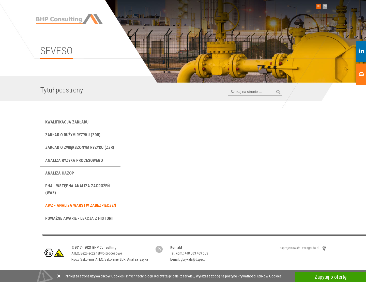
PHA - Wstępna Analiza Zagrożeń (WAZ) (77, 189)
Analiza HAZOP (60, 173)
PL (317, 6)
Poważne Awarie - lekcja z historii (79, 218)
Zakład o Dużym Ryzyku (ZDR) (73, 134)
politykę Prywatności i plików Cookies (253, 276)
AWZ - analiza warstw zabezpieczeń (81, 205)
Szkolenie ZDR (115, 259)
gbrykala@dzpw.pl (193, 259)
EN (324, 6)
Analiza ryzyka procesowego (74, 160)
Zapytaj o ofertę (330, 277)
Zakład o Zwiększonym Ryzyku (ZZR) (80, 147)
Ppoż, (75, 259)
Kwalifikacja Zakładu (67, 122)
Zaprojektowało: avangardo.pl (299, 248)
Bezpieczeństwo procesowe (101, 253)
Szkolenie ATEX (91, 259)
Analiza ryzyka (137, 259)
